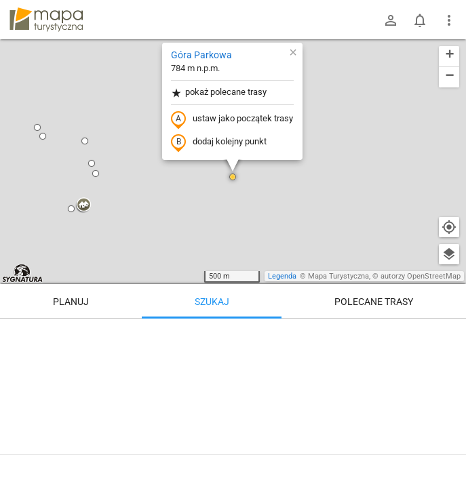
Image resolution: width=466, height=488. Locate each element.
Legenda (282, 276)
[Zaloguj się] (391, 20)
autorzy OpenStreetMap (421, 276)
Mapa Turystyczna (338, 276)
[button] (37, 127)
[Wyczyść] (449, 333)
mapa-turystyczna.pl (46, 19)
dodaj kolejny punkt (219, 142)
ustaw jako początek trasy (232, 119)
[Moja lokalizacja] (449, 227)
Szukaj (212, 301)
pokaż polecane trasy (219, 92)
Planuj (71, 301)
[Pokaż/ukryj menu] (449, 20)
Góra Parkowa (201, 54)
